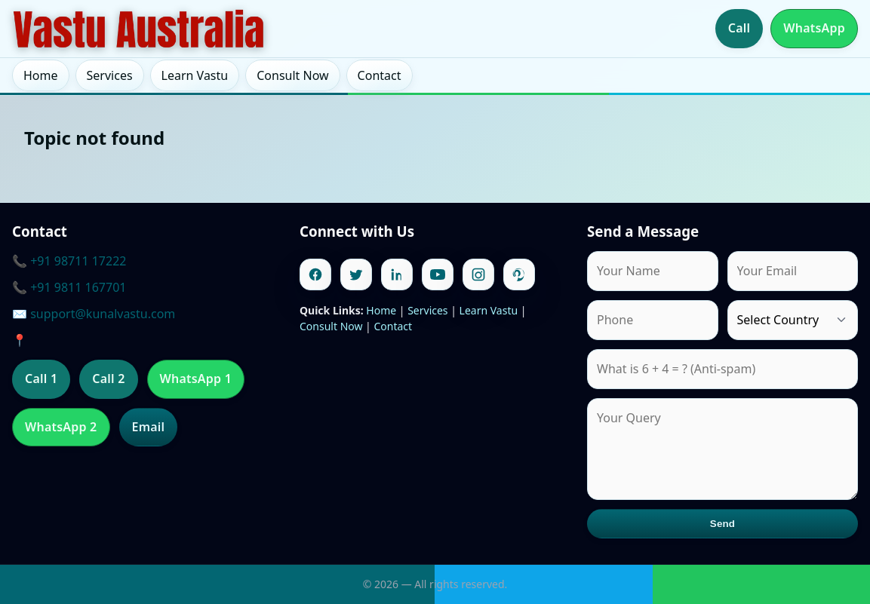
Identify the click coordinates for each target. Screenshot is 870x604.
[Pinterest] (519, 274)
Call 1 (41, 378)
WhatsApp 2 (61, 427)
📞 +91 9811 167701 (69, 287)
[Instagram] (478, 274)
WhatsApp (814, 28)
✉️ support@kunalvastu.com (93, 313)
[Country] (793, 320)
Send (722, 523)
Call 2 (108, 378)
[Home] (139, 29)
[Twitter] (356, 274)
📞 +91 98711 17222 (69, 261)
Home (40, 75)
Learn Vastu (195, 75)
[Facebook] (315, 274)
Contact (379, 75)
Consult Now (292, 75)
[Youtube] (437, 274)
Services (110, 75)
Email (148, 427)
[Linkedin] (397, 274)
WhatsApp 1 (196, 378)
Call (739, 28)
